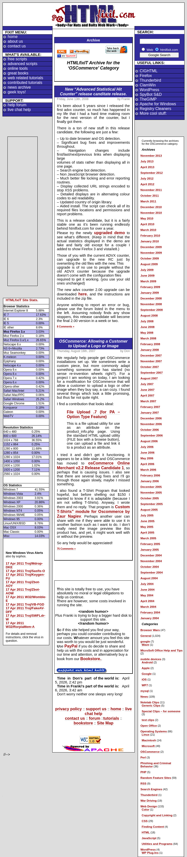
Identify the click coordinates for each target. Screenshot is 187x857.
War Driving (148, 800)
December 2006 (151, 418)
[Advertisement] (22, 211)
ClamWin (148, 85)
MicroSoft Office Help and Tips (161, 650)
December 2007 (151, 355)
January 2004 (149, 618)
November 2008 (151, 304)
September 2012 (151, 172)
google (145, 641)
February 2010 (150, 235)
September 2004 (151, 572)
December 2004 (151, 555)
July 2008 (147, 321)
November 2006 (151, 424)
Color (145, 809)
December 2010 (151, 207)
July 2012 (147, 178)
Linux (145, 734)
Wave (145, 644)
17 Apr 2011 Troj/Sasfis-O (25, 571)
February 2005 (150, 543)
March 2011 (148, 201)
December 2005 (151, 486)
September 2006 (151, 435)
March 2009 (148, 281)
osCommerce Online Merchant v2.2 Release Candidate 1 (93, 465)
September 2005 (151, 503)
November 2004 (151, 561)
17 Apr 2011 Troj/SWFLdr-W (25, 617)
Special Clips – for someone (161, 711)
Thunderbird (150, 80)
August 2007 (149, 378)
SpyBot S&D (151, 94)
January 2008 (149, 349)
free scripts (17, 59)
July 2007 (147, 384)
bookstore (83, 723)
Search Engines (151, 789)
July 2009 (147, 269)
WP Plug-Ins (150, 852)
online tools (18, 68)
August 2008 (149, 315)
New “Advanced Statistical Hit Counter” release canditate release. (93, 91)
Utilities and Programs (157, 843)
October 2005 (149, 498)
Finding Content (153, 826)
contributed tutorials (25, 82)
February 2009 (150, 286)
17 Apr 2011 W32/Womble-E (26, 599)
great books (18, 73)
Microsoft (148, 746)
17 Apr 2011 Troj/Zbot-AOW (23, 591)
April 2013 (147, 167)
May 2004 (146, 595)
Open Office (148, 725)
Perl (143, 757)
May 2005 (146, 526)
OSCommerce (150, 751)
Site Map (105, 723)
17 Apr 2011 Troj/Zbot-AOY (23, 584)
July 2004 (147, 583)
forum (94, 718)
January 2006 (149, 481)
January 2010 (149, 241)
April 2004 (147, 601)
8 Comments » (65, 326)
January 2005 (149, 549)
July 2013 (147, 161)
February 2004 (150, 612)
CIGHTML (149, 71)
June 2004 (147, 589)
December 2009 (151, 247)
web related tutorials (25, 78)
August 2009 (149, 264)
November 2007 (151, 361)
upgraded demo (109, 232)
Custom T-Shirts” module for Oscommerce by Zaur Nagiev (93, 511)
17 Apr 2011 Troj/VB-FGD (25, 604)
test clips (148, 719)
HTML (146, 832)
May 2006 (146, 458)
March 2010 (148, 229)
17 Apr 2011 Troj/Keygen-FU (25, 576)
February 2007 (150, 406)
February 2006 (150, 475)
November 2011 (151, 189)
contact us (17, 46)
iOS (144, 679)
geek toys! (17, 92)
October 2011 (149, 195)
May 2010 (146, 218)
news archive (19, 87)
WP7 (145, 685)
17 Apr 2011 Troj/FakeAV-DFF (25, 610)
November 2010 (151, 212)
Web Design (148, 806)
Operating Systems (153, 731)
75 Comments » (66, 548)
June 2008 (147, 326)
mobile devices (150, 659)
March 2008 (148, 338)
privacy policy (68, 709)
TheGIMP (148, 99)
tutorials (111, 718)
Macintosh (149, 740)
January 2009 (149, 292)
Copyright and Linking (157, 815)
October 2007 (149, 366)
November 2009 (151, 252)
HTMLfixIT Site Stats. (22, 300)
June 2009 (147, 275)
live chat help (19, 109)
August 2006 (149, 441)
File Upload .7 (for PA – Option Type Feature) (93, 414)
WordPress (149, 90)
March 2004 (148, 606)
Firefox (146, 75)
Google (147, 673)
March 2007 (148, 401)
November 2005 (151, 492)
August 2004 (149, 578)
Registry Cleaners (155, 109)
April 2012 (147, 184)
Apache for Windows (158, 104)
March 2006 (148, 469)
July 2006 (147, 446)
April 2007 (147, 395)
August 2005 (149, 509)
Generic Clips (151, 705)
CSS (145, 820)
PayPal (71, 646)
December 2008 (151, 298)
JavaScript (149, 838)
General (145, 635)
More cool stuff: (153, 113)
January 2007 (149, 412)
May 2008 (146, 332)
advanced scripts (22, 64)
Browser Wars (150, 630)
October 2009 (149, 258)
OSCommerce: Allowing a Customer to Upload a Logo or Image (93, 343)
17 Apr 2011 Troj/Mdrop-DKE (24, 565)
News (144, 696)
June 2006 (147, 452)
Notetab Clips (149, 702)
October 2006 (149, 429)
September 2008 (151, 309)
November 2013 (151, 155)
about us (15, 41)
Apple (146, 668)
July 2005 (147, 515)
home (13, 37)
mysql (144, 690)
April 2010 (147, 224)
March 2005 (148, 538)
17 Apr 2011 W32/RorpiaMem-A (20, 625)
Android (147, 662)
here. (83, 294)
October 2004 (149, 566)
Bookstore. (90, 658)
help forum (17, 105)
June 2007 (147, 389)
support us (96, 709)
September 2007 (151, 372)
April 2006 (147, 463)
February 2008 (150, 344)
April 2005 (147, 532)
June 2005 (147, 521)
